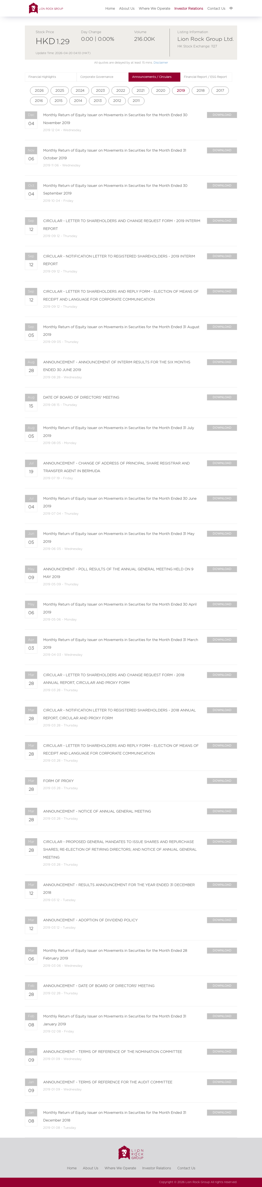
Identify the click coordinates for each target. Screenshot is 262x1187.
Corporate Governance (96, 77)
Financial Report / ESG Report (205, 77)
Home (110, 8)
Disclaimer (161, 62)
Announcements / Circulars (151, 77)
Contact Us (216, 8)
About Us (127, 8)
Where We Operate (154, 8)
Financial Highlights (42, 77)
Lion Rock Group (198, 1182)
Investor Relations (188, 8)
